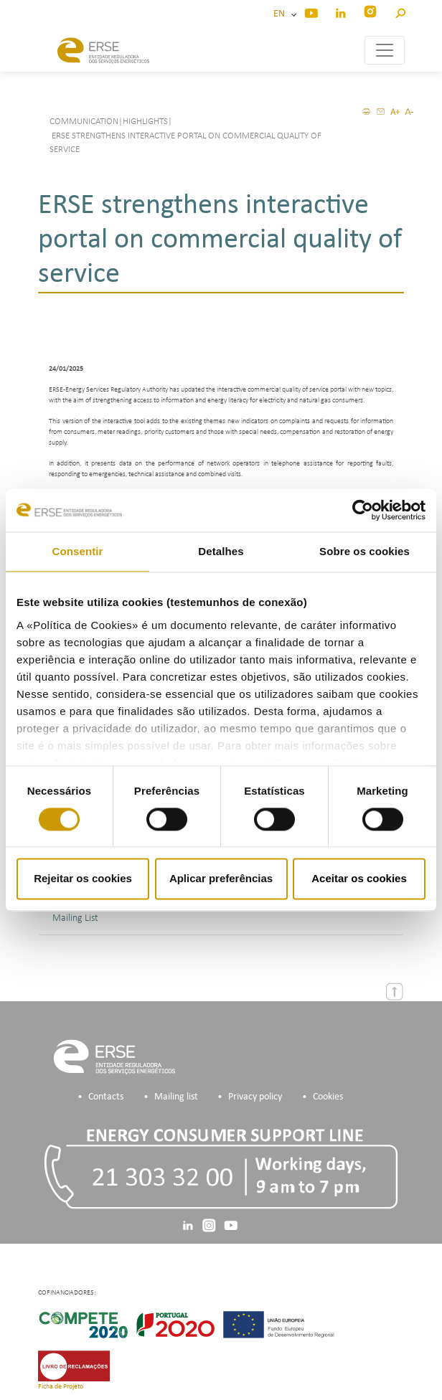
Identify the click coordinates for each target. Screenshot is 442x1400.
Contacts (105, 1097)
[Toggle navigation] (385, 50)
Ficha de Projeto (60, 1387)
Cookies (328, 1097)
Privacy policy (255, 1097)
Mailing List (75, 918)
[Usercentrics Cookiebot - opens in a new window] (362, 510)
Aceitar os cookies (359, 879)
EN (281, 14)
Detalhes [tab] (220, 551)
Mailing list (176, 1097)
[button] (400, 11)
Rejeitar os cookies (83, 879)
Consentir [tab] (77, 551)
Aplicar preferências (221, 879)
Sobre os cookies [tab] (364, 551)
